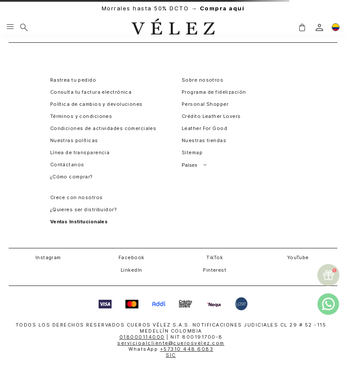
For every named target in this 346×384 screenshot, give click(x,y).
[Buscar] (24, 27)
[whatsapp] (328, 304)
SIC (171, 355)
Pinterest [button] (214, 270)
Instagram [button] (48, 257)
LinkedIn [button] (131, 270)
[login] (319, 27)
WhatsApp (170, 349)
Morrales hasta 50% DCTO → (173, 8)
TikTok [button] (214, 257)
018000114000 (142, 337)
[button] (302, 27)
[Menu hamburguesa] (10, 27)
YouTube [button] (298, 257)
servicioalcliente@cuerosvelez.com (170, 343)
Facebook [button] (131, 257)
